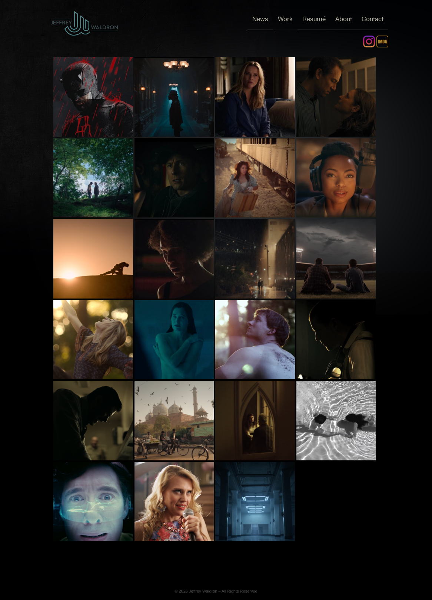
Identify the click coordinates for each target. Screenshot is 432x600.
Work (285, 19)
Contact (372, 19)
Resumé (314, 19)
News (260, 19)
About (343, 19)
